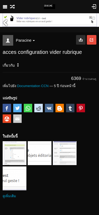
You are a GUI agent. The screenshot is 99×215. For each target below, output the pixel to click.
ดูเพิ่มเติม (9, 196)
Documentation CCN (33, 86)
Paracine (25, 40)
